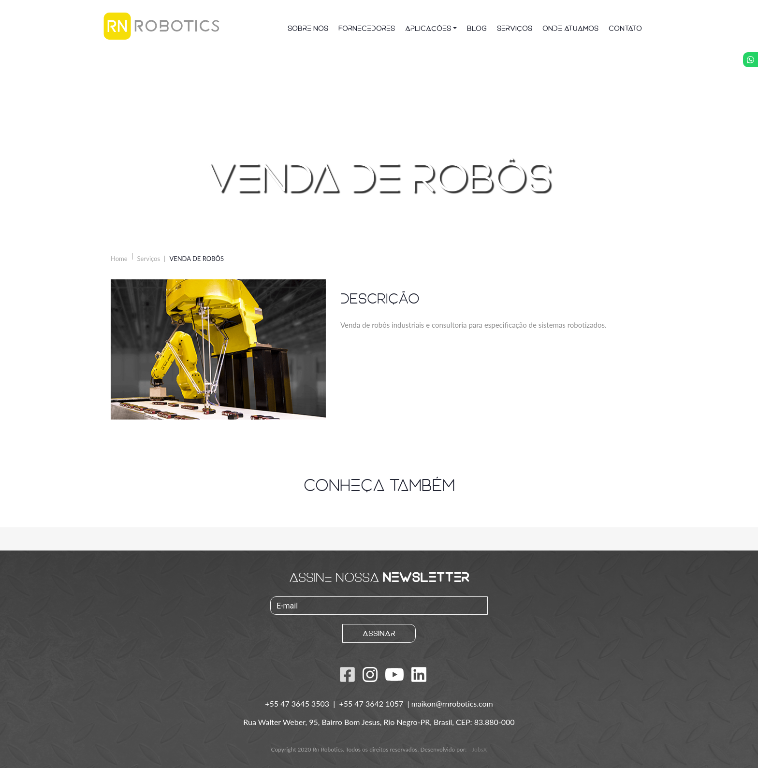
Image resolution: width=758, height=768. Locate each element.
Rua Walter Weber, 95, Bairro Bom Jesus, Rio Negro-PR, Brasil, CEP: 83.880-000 (378, 721)
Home (119, 258)
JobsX (479, 749)
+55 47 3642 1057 (372, 703)
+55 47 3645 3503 (298, 703)
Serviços (148, 258)
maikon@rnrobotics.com (452, 703)
